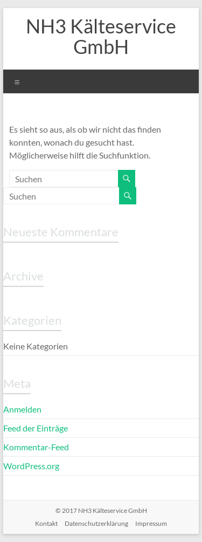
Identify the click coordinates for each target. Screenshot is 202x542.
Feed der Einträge (35, 428)
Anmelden (22, 409)
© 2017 (101, 510)
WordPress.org (31, 466)
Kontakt (46, 523)
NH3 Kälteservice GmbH (101, 36)
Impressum (151, 523)
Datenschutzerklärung (96, 523)
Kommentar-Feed (36, 447)
